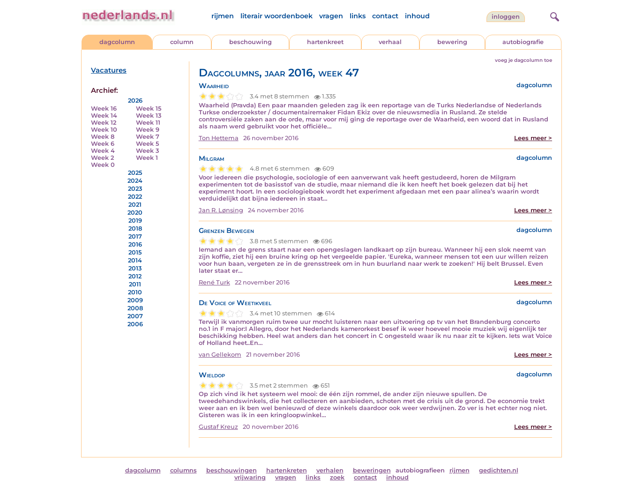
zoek (337, 477)
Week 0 (103, 164)
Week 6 (102, 143)
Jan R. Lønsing (221, 210)
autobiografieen (420, 470)
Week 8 (102, 136)
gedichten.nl (498, 470)
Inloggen (506, 16)
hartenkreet (325, 41)
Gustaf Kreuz (218, 426)
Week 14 (104, 115)
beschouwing (250, 41)
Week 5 (147, 143)
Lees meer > (533, 138)
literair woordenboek (276, 16)
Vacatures (109, 70)
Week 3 (147, 150)
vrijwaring (250, 477)
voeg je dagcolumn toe (523, 60)
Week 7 (147, 136)
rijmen (222, 16)
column (182, 41)
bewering (452, 41)
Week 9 (147, 129)
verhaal (390, 41)
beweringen (372, 470)
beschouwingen (231, 470)
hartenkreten (286, 470)
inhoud (417, 16)
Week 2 (102, 157)
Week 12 (103, 122)
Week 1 (147, 157)
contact (385, 16)
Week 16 (104, 108)
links (358, 16)
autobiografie (523, 41)
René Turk (214, 282)
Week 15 (148, 108)
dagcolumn (117, 41)
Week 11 (148, 122)
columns (183, 470)
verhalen (330, 470)
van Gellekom (220, 354)
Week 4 (103, 150)
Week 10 (104, 129)
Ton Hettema (219, 138)
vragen (331, 16)
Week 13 (148, 115)
